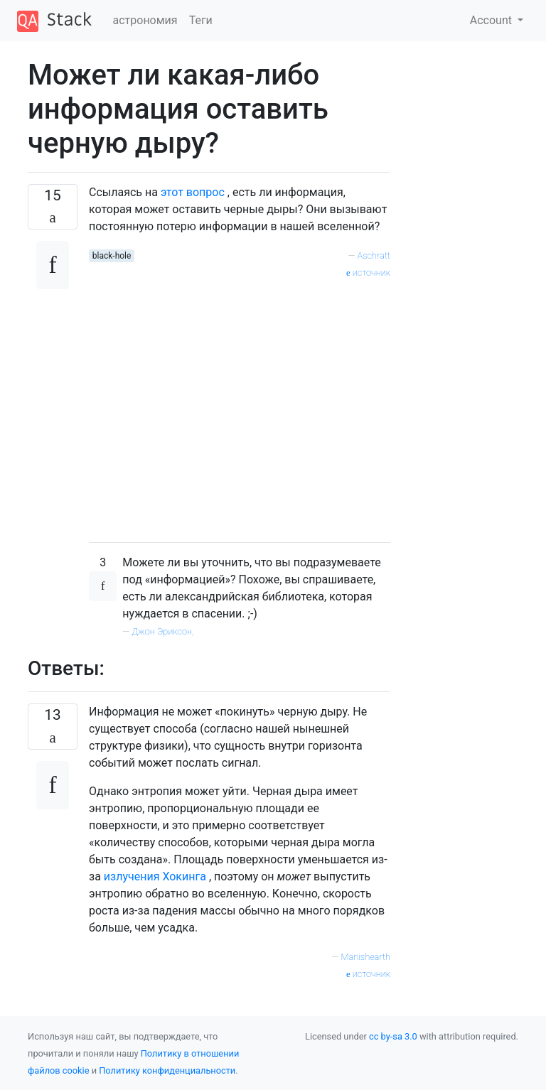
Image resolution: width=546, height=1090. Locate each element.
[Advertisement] (239, 406)
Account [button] (492, 20)
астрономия (145, 20)
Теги (201, 20)
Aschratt (374, 255)
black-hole (112, 256)
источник (368, 272)
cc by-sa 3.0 (393, 1036)
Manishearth (365, 956)
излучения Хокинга (155, 876)
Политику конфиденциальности (167, 1070)
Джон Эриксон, (162, 631)
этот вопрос (193, 192)
